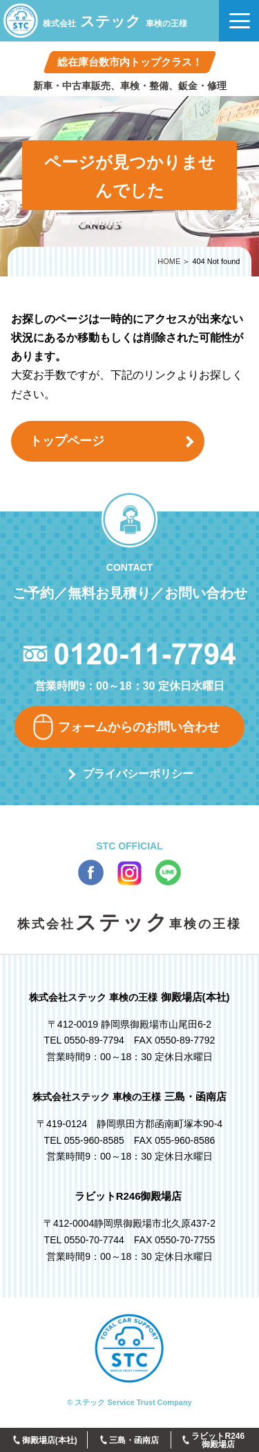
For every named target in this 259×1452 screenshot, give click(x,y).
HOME (168, 261)
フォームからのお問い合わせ (139, 727)
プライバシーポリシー (138, 774)
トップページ (67, 441)
